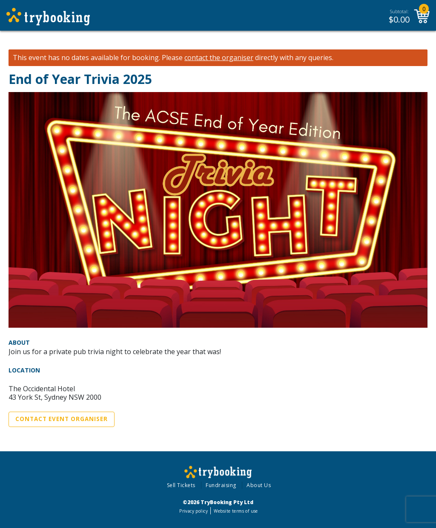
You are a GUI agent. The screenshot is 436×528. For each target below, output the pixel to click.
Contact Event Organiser (61, 419)
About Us (259, 485)
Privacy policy (193, 511)
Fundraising (221, 485)
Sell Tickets (181, 485)
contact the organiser (218, 58)
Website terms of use (236, 511)
